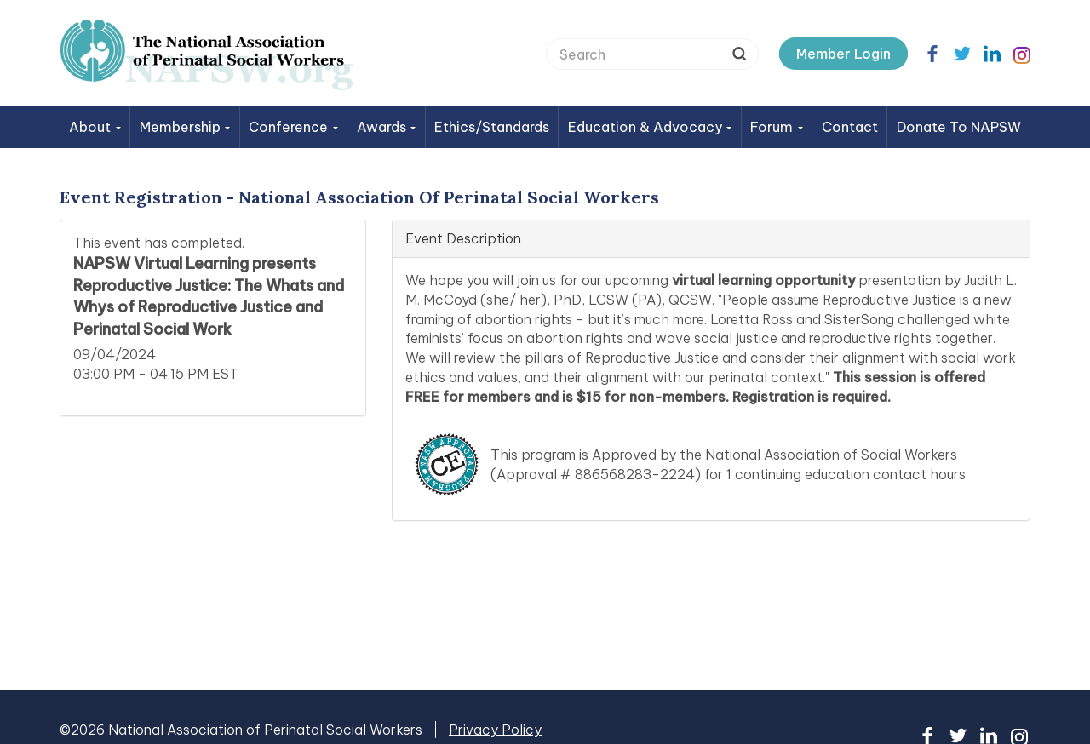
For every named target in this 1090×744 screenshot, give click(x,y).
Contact (850, 126)
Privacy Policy (495, 729)
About (95, 126)
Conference (293, 126)
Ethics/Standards (491, 126)
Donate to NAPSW (959, 126)
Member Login (843, 53)
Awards (386, 126)
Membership (185, 126)
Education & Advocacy (650, 126)
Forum (776, 126)
